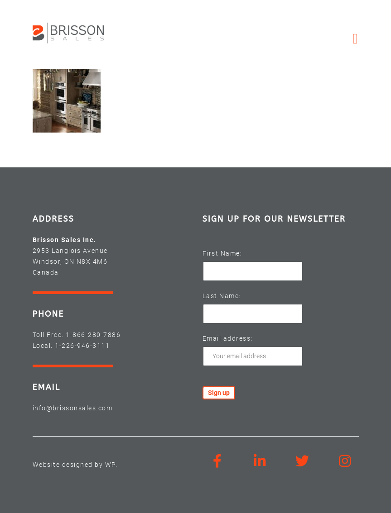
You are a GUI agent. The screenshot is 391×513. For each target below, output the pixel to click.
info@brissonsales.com (73, 408)
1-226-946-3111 (82, 345)
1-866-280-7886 (93, 334)
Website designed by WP (74, 464)
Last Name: (222, 295)
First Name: (222, 253)
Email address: (228, 338)
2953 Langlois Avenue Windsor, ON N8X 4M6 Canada (70, 261)
